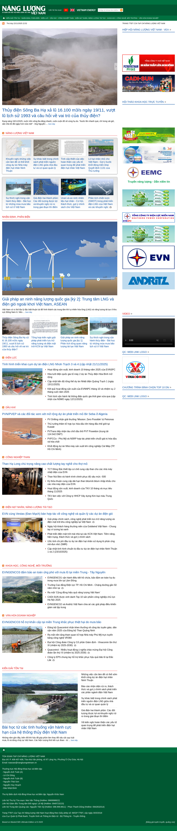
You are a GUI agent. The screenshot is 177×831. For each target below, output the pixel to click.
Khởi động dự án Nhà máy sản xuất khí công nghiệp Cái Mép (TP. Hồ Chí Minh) (81, 447)
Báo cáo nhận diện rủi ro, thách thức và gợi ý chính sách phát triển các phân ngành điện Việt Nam (99, 689)
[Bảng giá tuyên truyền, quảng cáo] (160, 822)
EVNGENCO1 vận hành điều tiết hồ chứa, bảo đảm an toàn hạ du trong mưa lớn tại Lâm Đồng (81, 579)
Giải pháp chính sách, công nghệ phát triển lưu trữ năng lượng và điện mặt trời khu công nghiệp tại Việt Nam (81, 520)
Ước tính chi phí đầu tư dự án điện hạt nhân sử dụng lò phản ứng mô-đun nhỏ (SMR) (81, 543)
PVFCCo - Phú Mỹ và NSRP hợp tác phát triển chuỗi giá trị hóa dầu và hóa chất (82, 440)
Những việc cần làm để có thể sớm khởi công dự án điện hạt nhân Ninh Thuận (99, 677)
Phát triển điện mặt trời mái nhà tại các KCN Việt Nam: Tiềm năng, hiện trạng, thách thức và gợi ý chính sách (81, 535)
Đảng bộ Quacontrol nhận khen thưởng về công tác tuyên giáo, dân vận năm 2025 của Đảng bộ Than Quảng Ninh (82, 629)
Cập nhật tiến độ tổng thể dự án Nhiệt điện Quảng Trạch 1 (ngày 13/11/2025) (80, 383)
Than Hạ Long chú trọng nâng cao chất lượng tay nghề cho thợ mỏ (44, 463)
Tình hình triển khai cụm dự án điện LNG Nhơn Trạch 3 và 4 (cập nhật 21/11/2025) (55, 364)
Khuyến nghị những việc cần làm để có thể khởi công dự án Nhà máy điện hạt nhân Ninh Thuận (18, 165)
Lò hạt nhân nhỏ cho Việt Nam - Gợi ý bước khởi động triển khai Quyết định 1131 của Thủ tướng (100, 165)
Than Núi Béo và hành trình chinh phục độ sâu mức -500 (76, 476)
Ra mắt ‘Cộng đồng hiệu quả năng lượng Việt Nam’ (73, 592)
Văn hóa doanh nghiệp (149, 18)
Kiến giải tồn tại (13, 18)
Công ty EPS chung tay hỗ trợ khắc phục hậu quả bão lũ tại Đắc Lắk (80, 658)
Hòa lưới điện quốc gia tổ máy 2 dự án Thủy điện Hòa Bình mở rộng (79, 375)
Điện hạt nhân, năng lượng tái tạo (90, 18)
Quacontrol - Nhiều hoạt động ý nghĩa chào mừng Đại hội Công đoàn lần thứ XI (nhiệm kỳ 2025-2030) (80, 651)
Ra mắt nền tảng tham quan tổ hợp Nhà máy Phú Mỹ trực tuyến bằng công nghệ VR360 (80, 636)
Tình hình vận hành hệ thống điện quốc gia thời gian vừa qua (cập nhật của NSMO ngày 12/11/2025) (81, 398)
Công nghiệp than (66, 18)
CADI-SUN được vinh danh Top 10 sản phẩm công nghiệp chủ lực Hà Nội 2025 (81, 598)
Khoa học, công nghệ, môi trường (122, 18)
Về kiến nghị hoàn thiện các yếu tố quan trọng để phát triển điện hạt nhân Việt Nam (99, 725)
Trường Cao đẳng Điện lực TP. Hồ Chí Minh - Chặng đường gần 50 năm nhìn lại (82, 586)
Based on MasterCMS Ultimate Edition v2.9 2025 (22, 822)
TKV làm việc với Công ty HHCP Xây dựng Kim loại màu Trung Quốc (79, 497)
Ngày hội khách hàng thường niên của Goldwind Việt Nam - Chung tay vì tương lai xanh (81, 528)
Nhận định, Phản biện (30, 18)
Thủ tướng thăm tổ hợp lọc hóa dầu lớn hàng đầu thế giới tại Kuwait (78, 425)
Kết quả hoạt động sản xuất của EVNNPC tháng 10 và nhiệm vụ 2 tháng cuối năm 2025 (81, 390)
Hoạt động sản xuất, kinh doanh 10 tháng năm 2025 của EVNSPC (81, 369)
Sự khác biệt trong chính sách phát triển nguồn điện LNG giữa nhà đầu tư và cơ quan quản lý (99, 701)
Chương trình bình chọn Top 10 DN (146, 387)
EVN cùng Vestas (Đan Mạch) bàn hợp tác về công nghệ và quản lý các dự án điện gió (57, 513)
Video (127, 313)
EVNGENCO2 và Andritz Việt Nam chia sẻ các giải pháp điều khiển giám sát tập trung (81, 606)
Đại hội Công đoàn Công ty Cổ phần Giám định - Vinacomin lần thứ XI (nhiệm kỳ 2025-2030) (82, 644)
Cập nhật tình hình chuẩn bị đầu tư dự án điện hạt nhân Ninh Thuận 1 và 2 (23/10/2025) (82, 550)
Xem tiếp (51, 124)
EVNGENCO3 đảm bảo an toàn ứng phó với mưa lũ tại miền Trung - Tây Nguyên (53, 572)
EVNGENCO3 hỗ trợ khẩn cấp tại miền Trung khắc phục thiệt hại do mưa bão (51, 622)
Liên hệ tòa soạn (55, 10)
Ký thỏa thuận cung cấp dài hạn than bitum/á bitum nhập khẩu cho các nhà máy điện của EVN (81, 482)
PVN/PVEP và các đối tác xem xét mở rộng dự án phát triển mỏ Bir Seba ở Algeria (54, 414)
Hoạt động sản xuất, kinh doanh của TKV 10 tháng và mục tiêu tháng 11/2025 (79, 490)
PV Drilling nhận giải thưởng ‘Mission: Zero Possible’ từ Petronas (80, 419)
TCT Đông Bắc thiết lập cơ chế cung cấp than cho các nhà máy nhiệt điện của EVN (79, 470)
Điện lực (44, 18)
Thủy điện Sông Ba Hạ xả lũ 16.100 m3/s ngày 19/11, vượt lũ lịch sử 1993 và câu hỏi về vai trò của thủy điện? (15, 343)
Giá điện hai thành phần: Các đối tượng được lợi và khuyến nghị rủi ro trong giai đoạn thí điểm (98, 713)
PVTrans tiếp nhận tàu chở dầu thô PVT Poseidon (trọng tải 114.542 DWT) (77, 433)
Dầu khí (53, 18)
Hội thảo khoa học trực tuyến (144, 102)
